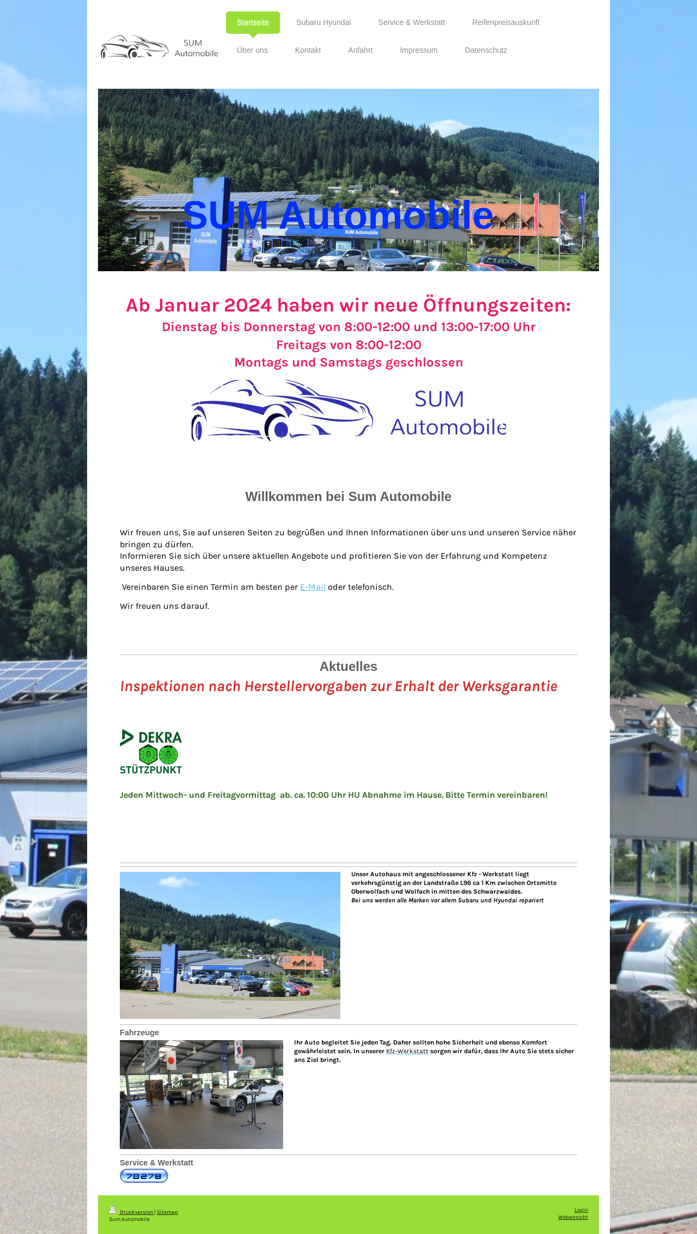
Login (581, 1210)
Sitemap (167, 1212)
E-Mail (313, 587)
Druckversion (131, 1212)
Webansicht (573, 1217)
